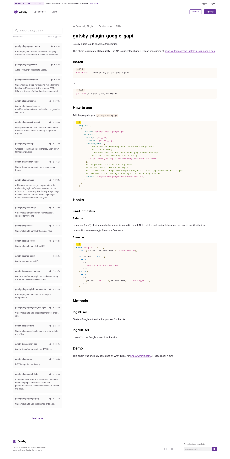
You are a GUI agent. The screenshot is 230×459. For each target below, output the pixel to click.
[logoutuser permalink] (71, 330)
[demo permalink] (71, 348)
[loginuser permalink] (71, 312)
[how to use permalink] (71, 108)
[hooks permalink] (71, 200)
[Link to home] (20, 12)
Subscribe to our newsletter (194, 444)
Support (204, 3)
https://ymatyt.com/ (140, 356)
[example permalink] (71, 237)
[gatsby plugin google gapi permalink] (71, 36)
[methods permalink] (71, 301)
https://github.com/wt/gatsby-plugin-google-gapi (190, 51)
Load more (37, 418)
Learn (56, 12)
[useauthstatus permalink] (71, 211)
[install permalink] (71, 62)
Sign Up (210, 11)
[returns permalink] (71, 218)
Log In (212, 3)
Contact (195, 11)
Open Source (41, 12)
